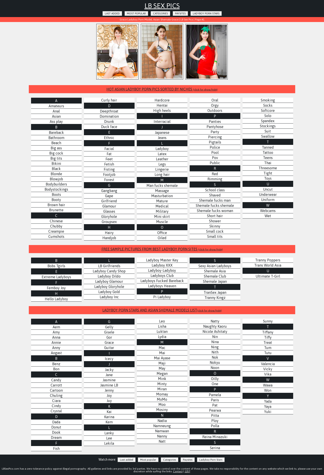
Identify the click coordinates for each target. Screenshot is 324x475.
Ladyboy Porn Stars (206, 13)
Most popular (136, 13)
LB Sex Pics (162, 5)
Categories (160, 13)
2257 (187, 471)
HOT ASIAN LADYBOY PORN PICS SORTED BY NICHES (162, 89)
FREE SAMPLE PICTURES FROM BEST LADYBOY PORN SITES (162, 249)
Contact (178, 471)
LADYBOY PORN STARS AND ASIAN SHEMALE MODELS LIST (162, 310)
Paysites (180, 13)
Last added (112, 13)
